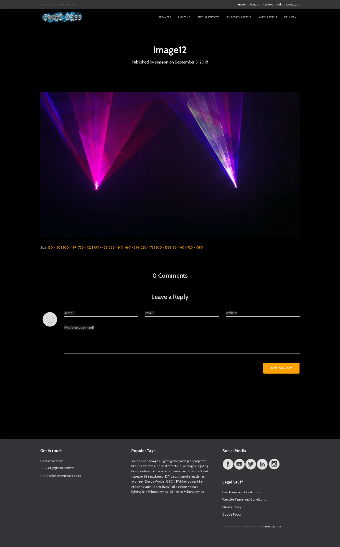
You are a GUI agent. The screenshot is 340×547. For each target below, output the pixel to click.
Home (242, 4)
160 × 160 (178, 247)
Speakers (164, 17)
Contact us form (51, 461)
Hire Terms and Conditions (241, 492)
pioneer (137, 481)
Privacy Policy (231, 507)
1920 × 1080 (194, 247)
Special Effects (208, 17)
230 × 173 (147, 247)
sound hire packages (145, 461)
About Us (254, 4)
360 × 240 (116, 247)
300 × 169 (69, 247)
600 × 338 (162, 247)
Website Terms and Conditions (244, 499)
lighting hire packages (176, 461)
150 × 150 (54, 247)
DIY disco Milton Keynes (187, 492)
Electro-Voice (154, 481)
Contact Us (293, 4)
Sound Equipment (238, 17)
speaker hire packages (148, 476)
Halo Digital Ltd (273, 526)
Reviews (268, 4)
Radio (279, 4)
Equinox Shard (198, 471)
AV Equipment (267, 17)
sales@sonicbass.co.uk (65, 476)
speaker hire (177, 471)
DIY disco (171, 476)
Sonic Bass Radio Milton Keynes (175, 487)
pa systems (147, 466)
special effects (167, 466)
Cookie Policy (231, 514)
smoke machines (192, 476)
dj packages (188, 466)
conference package (153, 471)
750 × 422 (84, 247)
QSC (169, 481)
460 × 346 (132, 247)
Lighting (184, 17)
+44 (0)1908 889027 (60, 468)
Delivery (290, 17)
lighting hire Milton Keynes (149, 492)
